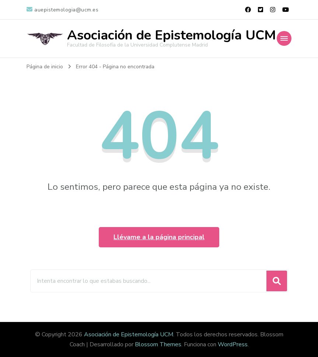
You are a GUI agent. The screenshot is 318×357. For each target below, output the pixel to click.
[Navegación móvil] (284, 38)
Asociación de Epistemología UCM (171, 35)
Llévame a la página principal (159, 237)
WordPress (233, 344)
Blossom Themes (158, 344)
